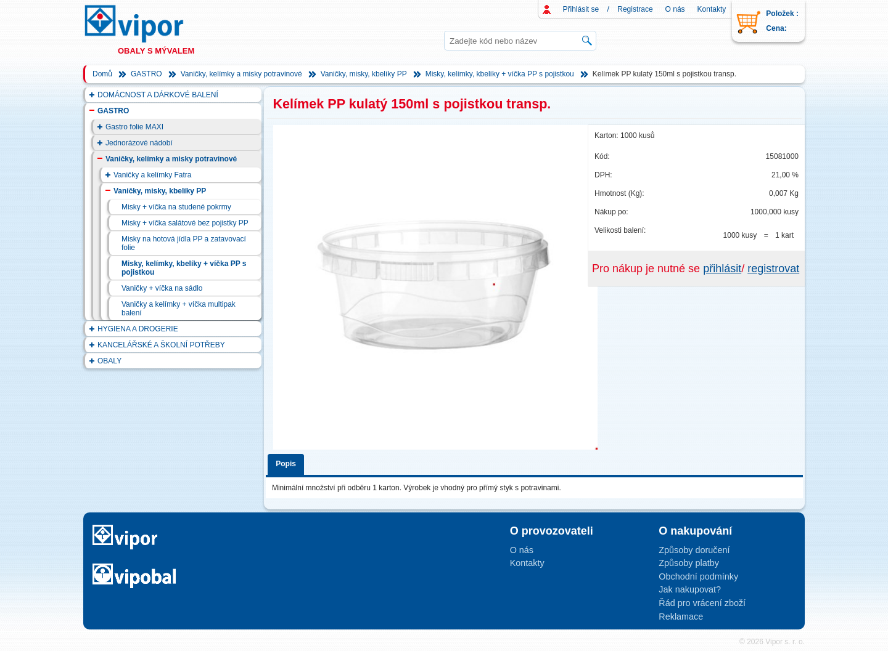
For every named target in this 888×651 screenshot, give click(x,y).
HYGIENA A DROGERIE (137, 329)
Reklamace (681, 616)
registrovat (773, 268)
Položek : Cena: (782, 21)
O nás (675, 9)
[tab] (288, 462)
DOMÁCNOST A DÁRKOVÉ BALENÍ (157, 95)
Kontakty (711, 9)
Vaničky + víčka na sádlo (162, 288)
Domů (102, 74)
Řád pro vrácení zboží (702, 603)
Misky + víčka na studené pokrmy (176, 207)
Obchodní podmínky (698, 576)
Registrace (634, 9)
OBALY (109, 361)
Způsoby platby (689, 563)
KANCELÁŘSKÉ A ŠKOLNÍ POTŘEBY (161, 345)
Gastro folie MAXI (134, 127)
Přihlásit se (581, 9)
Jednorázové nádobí (139, 143)
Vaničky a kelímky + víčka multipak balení (178, 308)
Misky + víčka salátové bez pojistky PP (185, 223)
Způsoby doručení (694, 550)
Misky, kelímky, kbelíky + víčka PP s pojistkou (500, 74)
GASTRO (146, 74)
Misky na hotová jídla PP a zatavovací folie (183, 243)
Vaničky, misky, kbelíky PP (364, 74)
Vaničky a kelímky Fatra (152, 175)
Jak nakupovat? (690, 589)
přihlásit (722, 268)
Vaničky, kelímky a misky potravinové (241, 74)
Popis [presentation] (286, 463)
